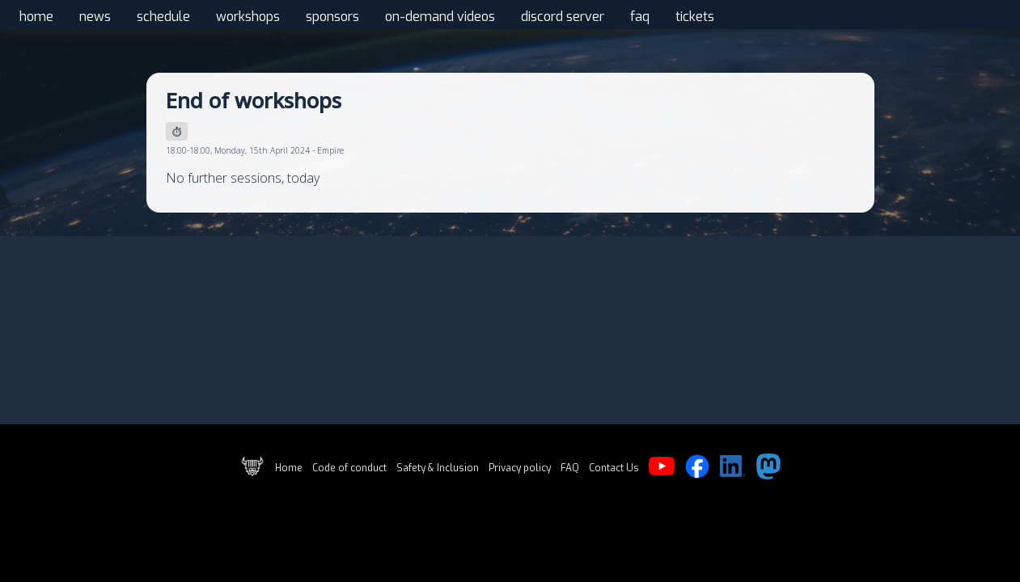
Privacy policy (520, 468)
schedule (163, 16)
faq (640, 16)
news (95, 16)
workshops (248, 16)
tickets (694, 16)
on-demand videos (440, 16)
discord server (562, 16)
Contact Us (614, 468)
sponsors (332, 16)
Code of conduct (349, 468)
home (36, 16)
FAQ (570, 468)
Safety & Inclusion (437, 468)
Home (289, 468)
